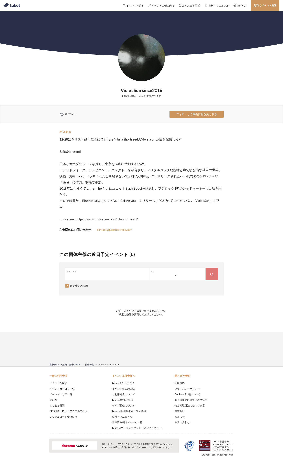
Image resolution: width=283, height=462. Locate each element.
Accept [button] (231, 444)
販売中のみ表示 (79, 285)
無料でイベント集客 (265, 5)
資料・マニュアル (122, 416)
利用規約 (180, 383)
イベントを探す (58, 383)
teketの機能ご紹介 (123, 399)
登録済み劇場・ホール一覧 (127, 422)
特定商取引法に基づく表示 (190, 405)
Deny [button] (213, 444)
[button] (43, 448)
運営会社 (180, 411)
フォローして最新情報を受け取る (196, 114)
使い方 (53, 399)
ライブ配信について (123, 405)
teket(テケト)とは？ (123, 383)
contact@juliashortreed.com (114, 229)
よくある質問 (57, 405)
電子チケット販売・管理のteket (64, 364)
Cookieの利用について (187, 394)
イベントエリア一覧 (60, 394)
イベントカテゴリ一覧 (62, 388)
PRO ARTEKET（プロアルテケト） (69, 411)
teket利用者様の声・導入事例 (129, 411)
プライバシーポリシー (187, 388)
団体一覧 (89, 364)
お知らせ (180, 416)
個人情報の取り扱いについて (191, 399)
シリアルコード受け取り (63, 416)
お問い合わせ (182, 422)
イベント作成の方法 (123, 388)
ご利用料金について (123, 394)
